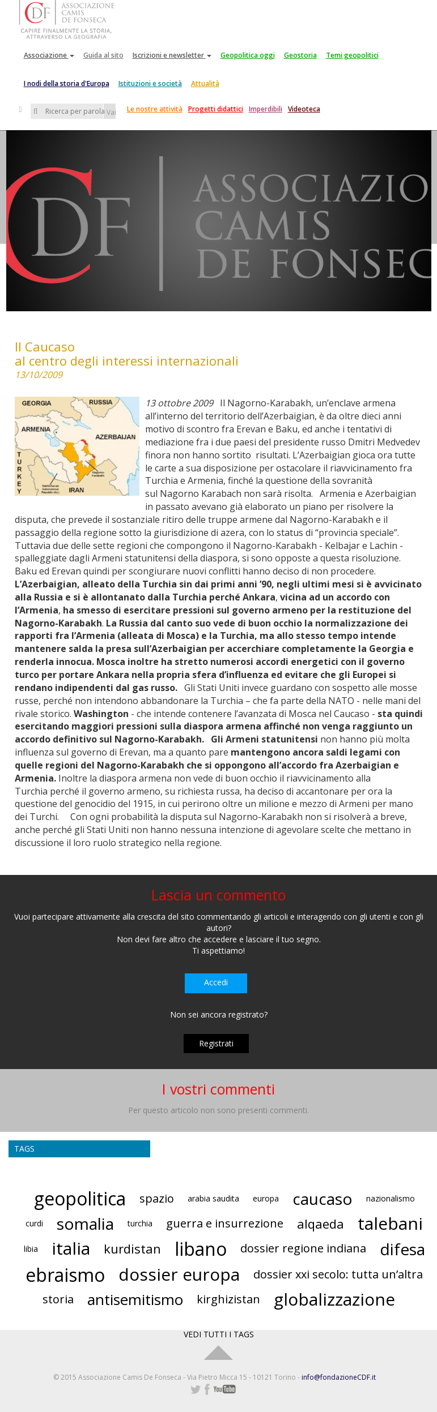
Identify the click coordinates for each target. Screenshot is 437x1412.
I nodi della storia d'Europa (66, 83)
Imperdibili (265, 109)
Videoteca (304, 109)
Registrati (216, 1043)
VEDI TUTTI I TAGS (219, 1334)
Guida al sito (103, 55)
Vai (111, 112)
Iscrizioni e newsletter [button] (172, 55)
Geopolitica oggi (247, 55)
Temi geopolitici (352, 55)
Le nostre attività (155, 109)
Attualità (205, 83)
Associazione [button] (49, 55)
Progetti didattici (215, 109)
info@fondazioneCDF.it (339, 1377)
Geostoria (300, 55)
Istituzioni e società (150, 83)
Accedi (216, 982)
